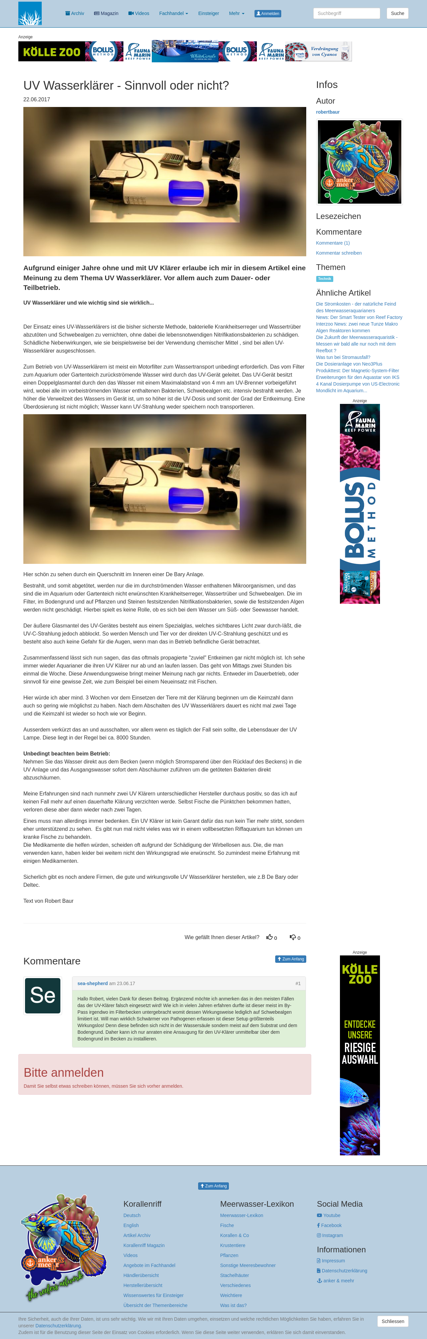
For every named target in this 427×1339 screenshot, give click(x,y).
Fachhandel (173, 13)
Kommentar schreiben (339, 253)
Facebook (329, 1225)
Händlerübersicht (141, 1275)
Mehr (237, 13)
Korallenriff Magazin (143, 1245)
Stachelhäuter (234, 1275)
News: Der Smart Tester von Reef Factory (359, 317)
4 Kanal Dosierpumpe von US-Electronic (358, 384)
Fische (227, 1225)
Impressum (331, 1260)
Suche (397, 13)
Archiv (74, 13)
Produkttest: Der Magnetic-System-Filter (357, 370)
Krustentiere (232, 1245)
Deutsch (131, 1215)
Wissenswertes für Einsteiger (153, 1295)
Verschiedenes (235, 1285)
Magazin (106, 13)
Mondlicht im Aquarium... (341, 390)
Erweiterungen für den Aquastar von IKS (358, 377)
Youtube (329, 1215)
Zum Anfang (290, 959)
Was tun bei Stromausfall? (343, 357)
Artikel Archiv (136, 1235)
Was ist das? (233, 1305)
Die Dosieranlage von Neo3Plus (349, 364)
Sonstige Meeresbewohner (248, 1265)
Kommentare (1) (333, 243)
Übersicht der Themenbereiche (155, 1305)
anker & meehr (335, 1280)
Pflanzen (229, 1255)
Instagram (330, 1235)
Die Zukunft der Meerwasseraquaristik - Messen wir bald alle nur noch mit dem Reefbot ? (357, 344)
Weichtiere (231, 1295)
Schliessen (393, 1321)
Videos (138, 13)
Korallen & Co (234, 1235)
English (131, 1225)
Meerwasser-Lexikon (241, 1215)
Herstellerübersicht (142, 1285)
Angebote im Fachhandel (149, 1265)
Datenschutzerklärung (342, 1270)
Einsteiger (208, 13)
